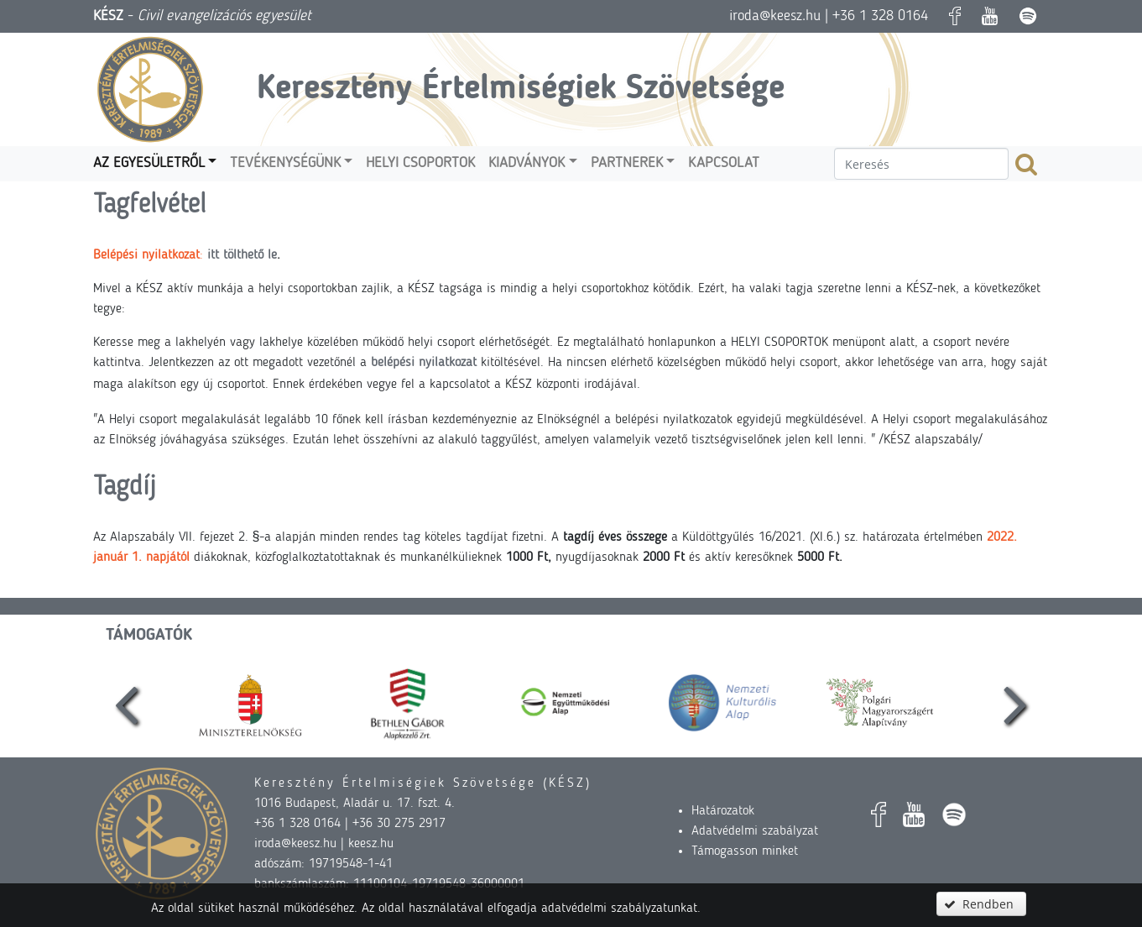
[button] (980, 904)
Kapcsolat (723, 163)
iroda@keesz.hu (775, 16)
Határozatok (722, 811)
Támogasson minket (744, 851)
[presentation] (126, 703)
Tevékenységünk (285, 163)
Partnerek (627, 163)
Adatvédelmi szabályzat (754, 831)
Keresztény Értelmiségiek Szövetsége (521, 90)
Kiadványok (526, 163)
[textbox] (921, 164)
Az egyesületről (149, 163)
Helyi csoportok (420, 163)
